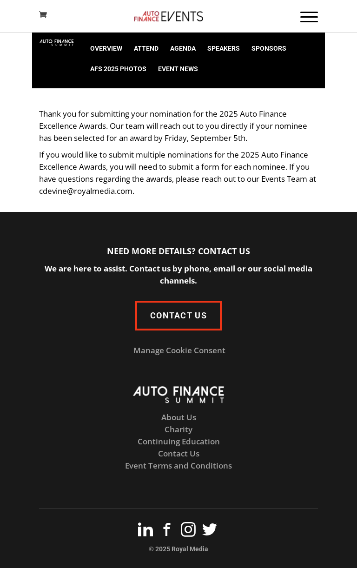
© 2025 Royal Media (178, 549)
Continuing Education (179, 441)
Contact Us (178, 453)
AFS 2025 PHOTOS (118, 69)
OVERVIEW (106, 48)
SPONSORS (268, 48)
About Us (178, 417)
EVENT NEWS (178, 69)
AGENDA (183, 48)
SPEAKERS (223, 48)
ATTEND (146, 48)
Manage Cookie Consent (179, 350)
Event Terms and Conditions (178, 465)
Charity (178, 429)
